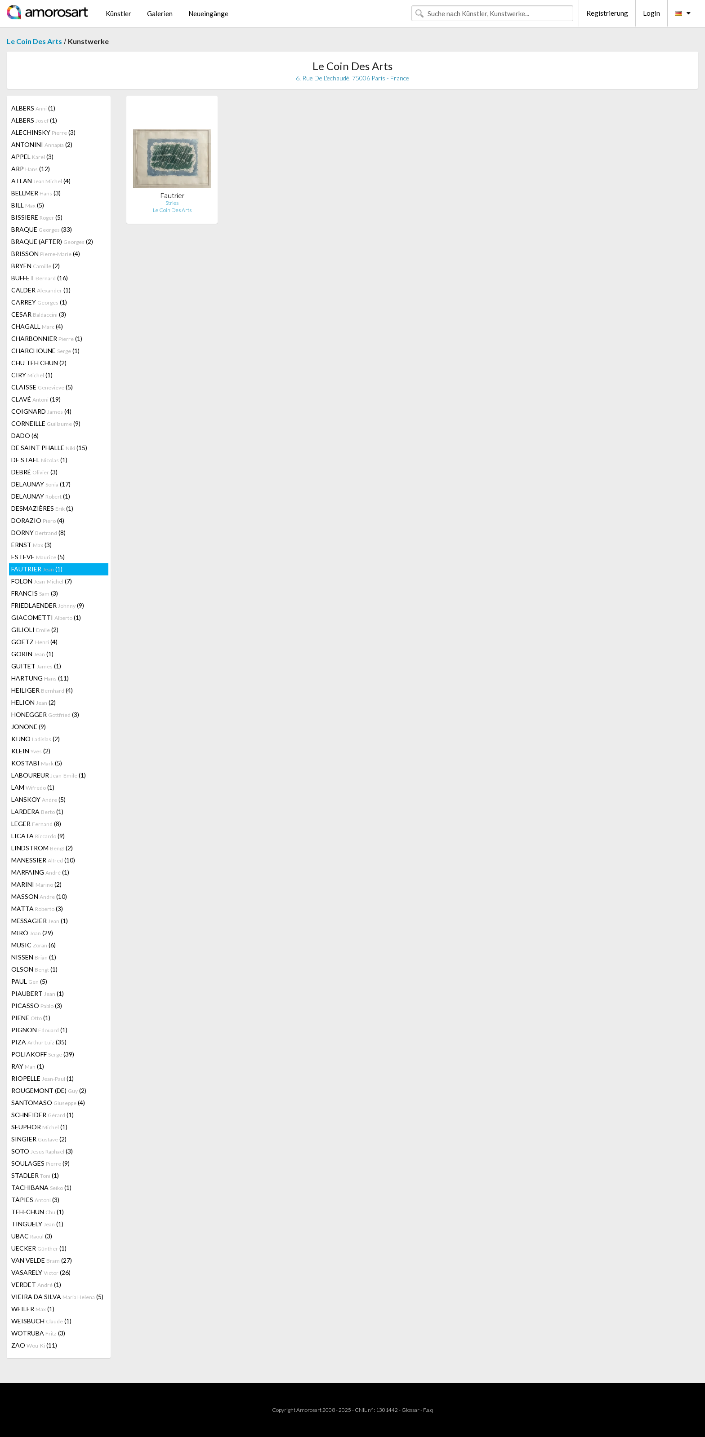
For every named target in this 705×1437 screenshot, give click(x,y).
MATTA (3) (37, 908)
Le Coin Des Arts (34, 41)
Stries (171, 202)
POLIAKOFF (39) (42, 1054)
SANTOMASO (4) (48, 1102)
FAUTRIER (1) (36, 569)
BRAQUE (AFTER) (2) (52, 241)
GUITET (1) (36, 666)
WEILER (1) (32, 1309)
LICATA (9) (38, 836)
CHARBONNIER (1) (46, 338)
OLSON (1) (34, 969)
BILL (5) (27, 205)
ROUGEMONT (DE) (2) (48, 1090)
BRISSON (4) (45, 253)
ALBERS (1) (33, 108)
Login (651, 13)
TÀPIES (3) (35, 1199)
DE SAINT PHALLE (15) (49, 447)
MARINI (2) (36, 884)
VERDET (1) (36, 1284)
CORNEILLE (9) (45, 423)
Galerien (160, 13)
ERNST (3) (31, 544)
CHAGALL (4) (37, 326)
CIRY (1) (32, 375)
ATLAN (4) (41, 181)
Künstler (118, 13)
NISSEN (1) (33, 957)
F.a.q (428, 1409)
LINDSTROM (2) (42, 848)
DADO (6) (25, 435)
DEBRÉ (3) (34, 472)
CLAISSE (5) (42, 387)
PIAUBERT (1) (37, 993)
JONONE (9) (28, 726)
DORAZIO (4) (37, 520)
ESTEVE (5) (38, 557)
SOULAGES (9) (40, 1163)
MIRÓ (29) (32, 933)
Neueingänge (208, 13)
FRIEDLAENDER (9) (47, 605)
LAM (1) (32, 787)
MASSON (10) (39, 896)
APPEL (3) (32, 156)
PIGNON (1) (39, 1030)
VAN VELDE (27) (41, 1260)
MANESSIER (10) (43, 860)
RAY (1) (27, 1066)
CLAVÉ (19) (36, 399)
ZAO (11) (34, 1345)
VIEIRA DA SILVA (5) (57, 1296)
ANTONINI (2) (41, 144)
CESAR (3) (38, 314)
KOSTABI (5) (36, 763)
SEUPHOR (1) (39, 1127)
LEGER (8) (36, 823)
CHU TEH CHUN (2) (39, 363)
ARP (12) (30, 168)
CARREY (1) (39, 302)
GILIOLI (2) (34, 629)
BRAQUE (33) (41, 229)
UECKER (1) (39, 1248)
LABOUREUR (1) (48, 775)
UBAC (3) (31, 1236)
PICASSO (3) (36, 1005)
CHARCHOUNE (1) (45, 350)
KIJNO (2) (35, 739)
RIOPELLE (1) (42, 1078)
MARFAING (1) (40, 872)
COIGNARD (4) (41, 411)
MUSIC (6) (33, 945)
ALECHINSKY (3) (43, 132)
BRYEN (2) (35, 266)
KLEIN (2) (30, 751)
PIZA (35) (39, 1042)
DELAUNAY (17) (41, 484)
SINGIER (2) (39, 1139)
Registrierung (607, 13)
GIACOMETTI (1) (46, 617)
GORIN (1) (32, 654)
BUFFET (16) (39, 278)
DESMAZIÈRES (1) (42, 508)
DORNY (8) (38, 532)
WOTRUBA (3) (38, 1333)
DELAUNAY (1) (40, 496)
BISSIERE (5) (36, 217)
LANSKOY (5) (38, 799)
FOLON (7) (41, 581)
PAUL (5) (29, 981)
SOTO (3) (42, 1151)
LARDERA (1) (37, 811)
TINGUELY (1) (37, 1224)
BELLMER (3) (36, 193)
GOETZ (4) (34, 642)
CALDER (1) (41, 290)
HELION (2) (33, 702)
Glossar (410, 1409)
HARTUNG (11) (40, 678)
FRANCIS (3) (34, 593)
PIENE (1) (30, 1017)
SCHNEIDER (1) (42, 1115)
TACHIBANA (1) (41, 1187)
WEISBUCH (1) (41, 1321)
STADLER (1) (35, 1175)
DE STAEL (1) (39, 460)
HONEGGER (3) (45, 714)
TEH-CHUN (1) (37, 1212)
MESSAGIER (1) (39, 920)
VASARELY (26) (41, 1272)
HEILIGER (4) (42, 690)
